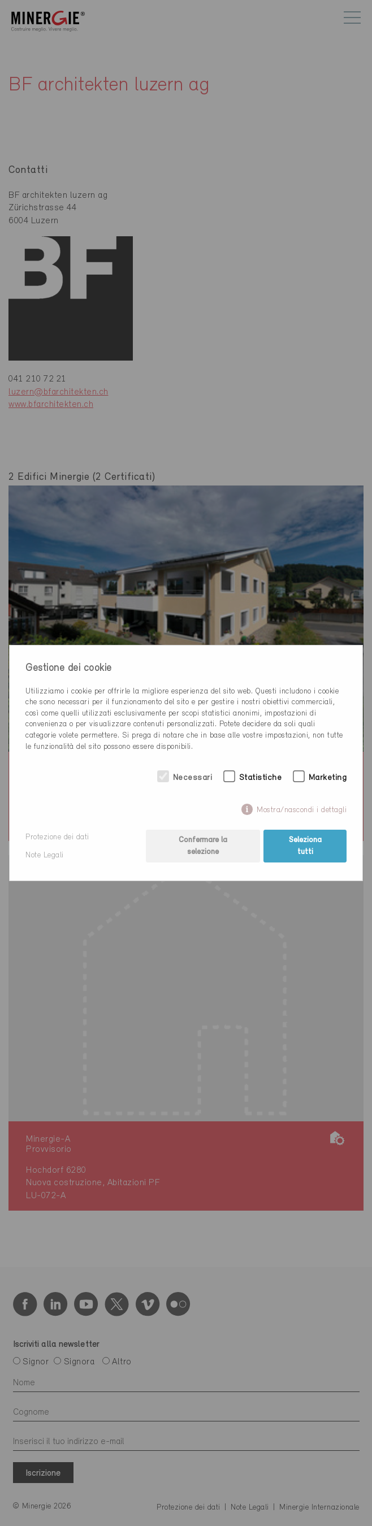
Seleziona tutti (305, 846)
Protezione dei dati (57, 837)
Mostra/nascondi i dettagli (302, 810)
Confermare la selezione (203, 846)
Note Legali (44, 855)
